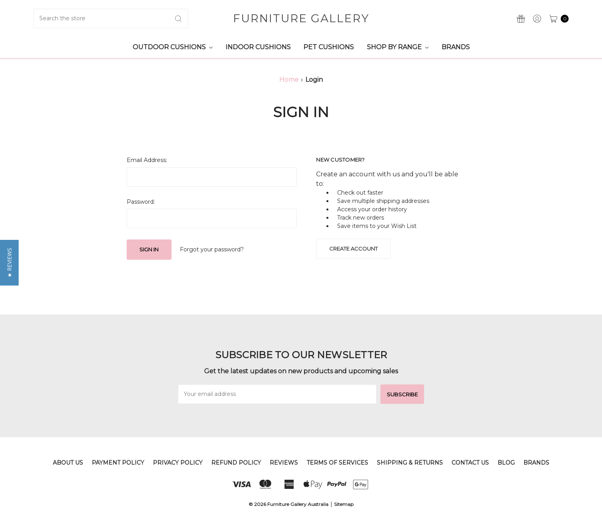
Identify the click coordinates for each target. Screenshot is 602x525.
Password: (141, 201)
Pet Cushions (328, 47)
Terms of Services (337, 462)
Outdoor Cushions (172, 47)
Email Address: (147, 160)
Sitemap (343, 504)
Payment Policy (118, 462)
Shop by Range (397, 47)
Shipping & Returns (410, 462)
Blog (506, 462)
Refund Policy (236, 462)
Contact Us (470, 462)
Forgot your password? (212, 249)
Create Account (353, 248)
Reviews (284, 462)
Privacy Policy (178, 462)
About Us (68, 462)
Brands (456, 47)
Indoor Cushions (258, 47)
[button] (9, 263)
